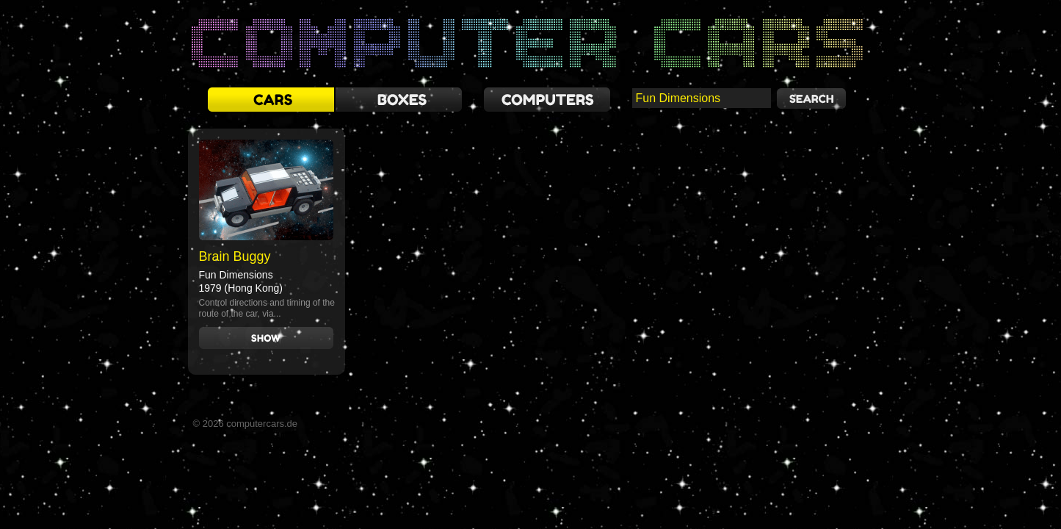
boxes (399, 99)
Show (266, 338)
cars (271, 99)
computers (547, 99)
